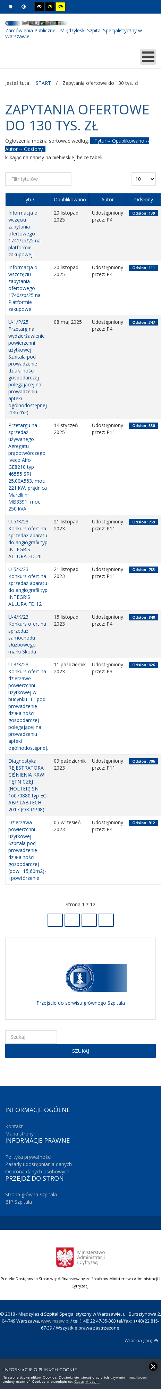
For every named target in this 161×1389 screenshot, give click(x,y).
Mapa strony (19, 1133)
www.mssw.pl (55, 1321)
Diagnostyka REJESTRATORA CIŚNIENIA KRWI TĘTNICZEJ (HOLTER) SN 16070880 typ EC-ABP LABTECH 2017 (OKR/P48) (28, 785)
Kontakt (14, 1126)
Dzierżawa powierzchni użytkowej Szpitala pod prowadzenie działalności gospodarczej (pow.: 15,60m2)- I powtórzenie (27, 850)
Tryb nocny (24, 7)
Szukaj (80, 1050)
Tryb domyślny (11, 7)
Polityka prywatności (28, 1157)
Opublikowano (70, 199)
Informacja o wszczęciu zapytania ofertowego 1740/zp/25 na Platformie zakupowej (24, 288)
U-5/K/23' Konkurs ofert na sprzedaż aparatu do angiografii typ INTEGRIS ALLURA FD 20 (28, 539)
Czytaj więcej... (87, 1381)
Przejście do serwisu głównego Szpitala (80, 1002)
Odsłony (143, 199)
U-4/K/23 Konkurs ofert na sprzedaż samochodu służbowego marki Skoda (27, 634)
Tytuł (28, 199)
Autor (107, 199)
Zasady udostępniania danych (38, 1164)
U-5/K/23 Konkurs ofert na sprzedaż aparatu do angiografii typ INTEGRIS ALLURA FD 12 (28, 586)
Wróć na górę (142, 1340)
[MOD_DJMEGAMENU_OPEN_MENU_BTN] (148, 57)
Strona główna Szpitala (31, 1194)
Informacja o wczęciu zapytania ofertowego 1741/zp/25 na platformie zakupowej (24, 233)
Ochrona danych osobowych (37, 1171)
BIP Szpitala (18, 1201)
